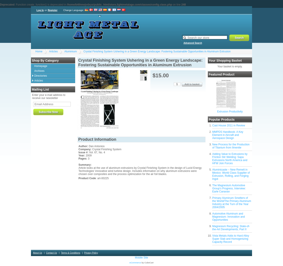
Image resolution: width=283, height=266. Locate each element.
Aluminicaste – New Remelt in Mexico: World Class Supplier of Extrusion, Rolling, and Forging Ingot (231, 174)
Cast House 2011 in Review (228, 125)
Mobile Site (141, 257)
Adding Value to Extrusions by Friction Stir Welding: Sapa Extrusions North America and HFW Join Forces (229, 158)
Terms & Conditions (70, 253)
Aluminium (70, 51)
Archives (39, 70)
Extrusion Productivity (230, 111)
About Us (37, 253)
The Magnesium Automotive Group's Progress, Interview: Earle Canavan (229, 188)
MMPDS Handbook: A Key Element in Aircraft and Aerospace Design (227, 135)
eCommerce (135, 262)
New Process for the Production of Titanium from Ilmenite (231, 146)
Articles (53, 51)
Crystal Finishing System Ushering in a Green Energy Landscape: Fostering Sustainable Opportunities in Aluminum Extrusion (157, 51)
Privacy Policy (91, 253)
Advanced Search (193, 43)
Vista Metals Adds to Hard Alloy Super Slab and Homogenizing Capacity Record (230, 238)
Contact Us (51, 253)
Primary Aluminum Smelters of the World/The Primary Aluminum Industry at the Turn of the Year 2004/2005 (231, 202)
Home (38, 51)
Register (52, 10)
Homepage (40, 66)
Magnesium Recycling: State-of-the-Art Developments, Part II (231, 228)
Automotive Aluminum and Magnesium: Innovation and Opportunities (228, 216)
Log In (40, 10)
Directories (40, 75)
